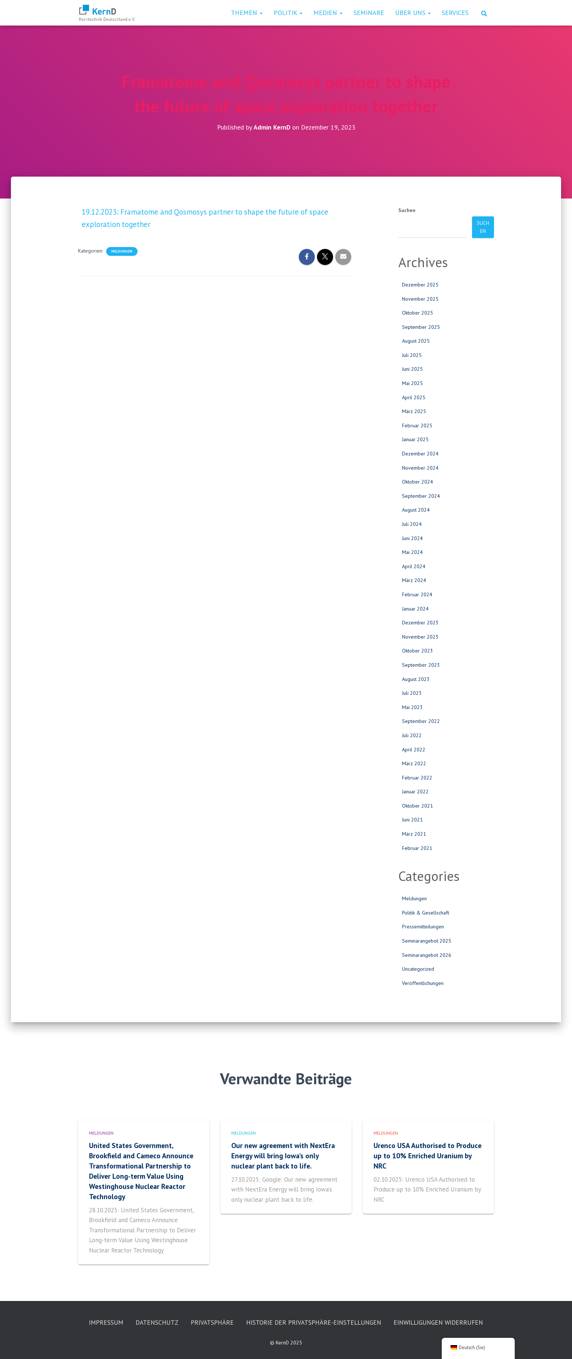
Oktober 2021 (417, 805)
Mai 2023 (412, 707)
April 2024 (413, 566)
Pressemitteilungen (423, 926)
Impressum (153, 1301)
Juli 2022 (412, 735)
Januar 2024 (415, 608)
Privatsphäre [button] (262, 1301)
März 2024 (414, 580)
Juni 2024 (412, 538)
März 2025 (414, 411)
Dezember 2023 (420, 622)
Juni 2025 (412, 369)
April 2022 (413, 749)
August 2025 (416, 341)
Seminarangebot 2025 (426, 940)
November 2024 (420, 467)
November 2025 (420, 298)
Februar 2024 (417, 594)
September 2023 (421, 664)
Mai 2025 (412, 383)
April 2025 (413, 397)
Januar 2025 (415, 439)
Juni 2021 (412, 819)
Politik (288, 12)
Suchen (407, 210)
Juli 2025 (412, 354)
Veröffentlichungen (423, 982)
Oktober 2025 (417, 312)
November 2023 (420, 636)
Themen (247, 12)
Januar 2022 (415, 791)
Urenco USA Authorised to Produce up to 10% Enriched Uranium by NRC (428, 1134)
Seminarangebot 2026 (426, 954)
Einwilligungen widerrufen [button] (286, 1322)
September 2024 (421, 495)
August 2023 (416, 678)
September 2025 (421, 326)
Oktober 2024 (417, 481)
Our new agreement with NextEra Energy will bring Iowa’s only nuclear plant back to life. (284, 1134)
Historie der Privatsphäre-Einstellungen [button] (367, 1301)
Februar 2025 (417, 425)
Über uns (413, 12)
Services (455, 12)
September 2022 (421, 721)
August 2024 (416, 510)
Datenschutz (205, 1301)
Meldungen (121, 251)
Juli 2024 (412, 523)
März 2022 (414, 763)
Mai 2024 (412, 552)
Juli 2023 (412, 692)
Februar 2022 (417, 777)
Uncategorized (418, 968)
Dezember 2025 (420, 284)
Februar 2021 (417, 847)
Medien (328, 12)
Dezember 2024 (420, 453)
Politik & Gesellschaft (425, 912)
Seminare (368, 12)
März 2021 (414, 833)
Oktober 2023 (417, 650)
